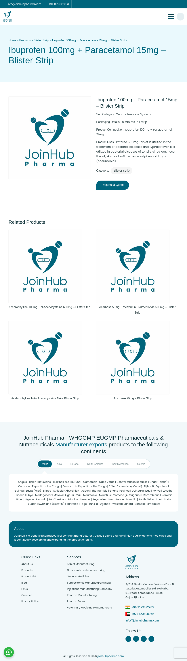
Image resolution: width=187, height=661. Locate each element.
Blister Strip (41, 40)
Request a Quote (113, 185)
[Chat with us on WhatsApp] (9, 652)
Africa (45, 464)
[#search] (180, 16)
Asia (59, 464)
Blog (24, 583)
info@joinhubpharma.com (142, 620)
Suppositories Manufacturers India (89, 583)
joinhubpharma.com (111, 656)
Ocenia (141, 464)
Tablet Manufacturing (81, 564)
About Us (27, 564)
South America (120, 464)
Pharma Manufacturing (82, 595)
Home (12, 40)
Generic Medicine (78, 576)
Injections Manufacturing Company (89, 589)
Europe (74, 464)
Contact (26, 595)
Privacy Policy (30, 601)
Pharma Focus (76, 601)
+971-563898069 (142, 613)
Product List (28, 576)
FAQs (24, 589)
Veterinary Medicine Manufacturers (89, 607)
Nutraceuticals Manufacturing (86, 570)
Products (25, 40)
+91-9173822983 (142, 607)
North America (95, 464)
